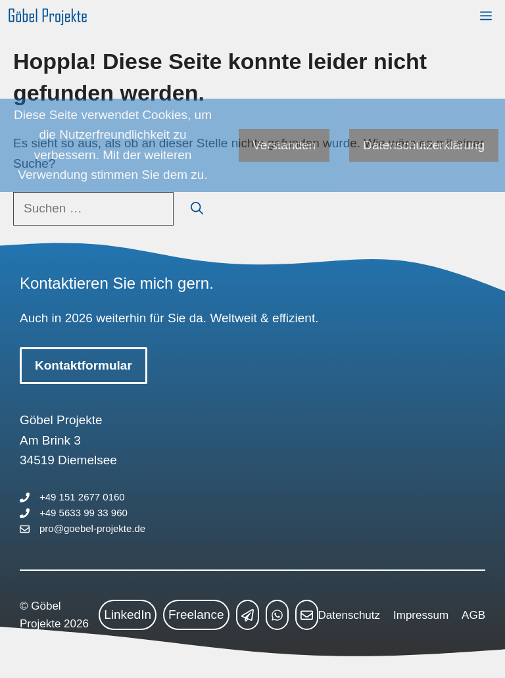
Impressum (420, 615)
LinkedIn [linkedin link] (127, 614)
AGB (473, 615)
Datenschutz (349, 615)
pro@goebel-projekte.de (92, 528)
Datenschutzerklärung (424, 145)
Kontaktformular (83, 365)
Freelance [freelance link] (196, 614)
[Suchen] (197, 209)
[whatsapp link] (277, 615)
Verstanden (284, 145)
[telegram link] (247, 615)
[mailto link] (306, 615)
